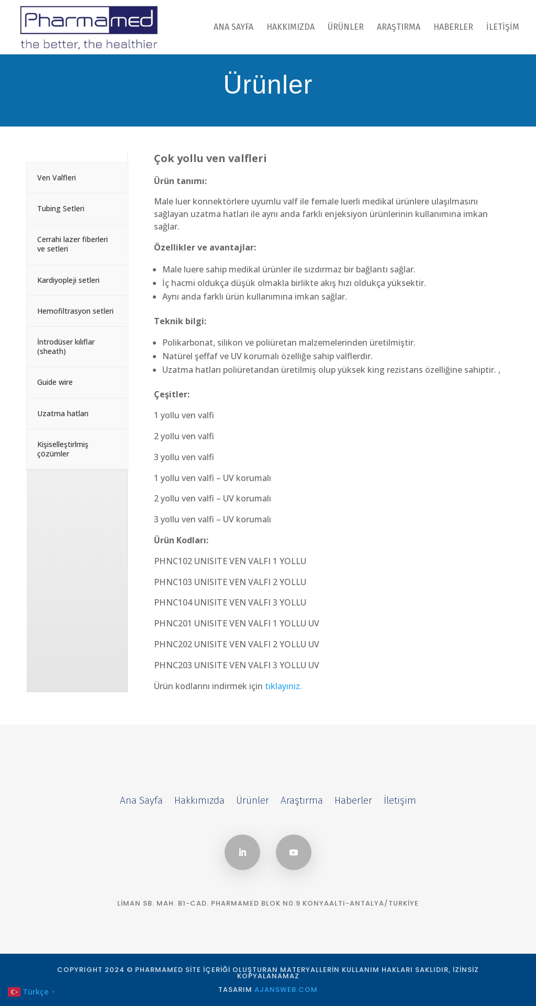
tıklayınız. (283, 686)
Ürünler (346, 28)
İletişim (502, 28)
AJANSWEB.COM (286, 989)
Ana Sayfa (233, 28)
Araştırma (398, 28)
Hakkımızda (290, 28)
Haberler (453, 28)
